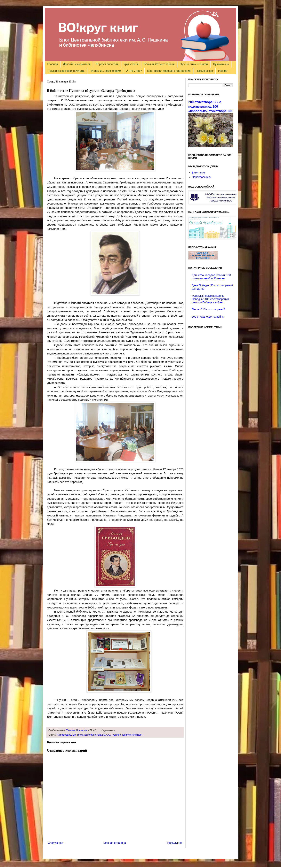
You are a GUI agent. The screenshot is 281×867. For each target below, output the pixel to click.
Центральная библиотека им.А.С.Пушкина (97, 734)
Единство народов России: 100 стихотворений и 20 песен (211, 277)
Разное (222, 70)
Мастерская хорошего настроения (168, 70)
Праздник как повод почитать (66, 70)
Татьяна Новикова (76, 730)
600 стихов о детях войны (208, 316)
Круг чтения (131, 64)
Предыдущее (174, 842)
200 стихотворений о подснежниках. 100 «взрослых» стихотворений (210, 106)
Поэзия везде (204, 70)
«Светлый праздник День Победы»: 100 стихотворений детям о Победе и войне (210, 299)
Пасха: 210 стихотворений (208, 309)
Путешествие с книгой (194, 64)
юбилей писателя (132, 734)
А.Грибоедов (64, 734)
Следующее (55, 842)
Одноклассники (201, 177)
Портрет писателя (107, 64)
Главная (52, 64)
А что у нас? (134, 70)
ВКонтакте (198, 172)
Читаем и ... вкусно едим (105, 70)
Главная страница (114, 842)
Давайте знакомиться (76, 64)
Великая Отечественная (159, 64)
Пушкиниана (221, 64)
